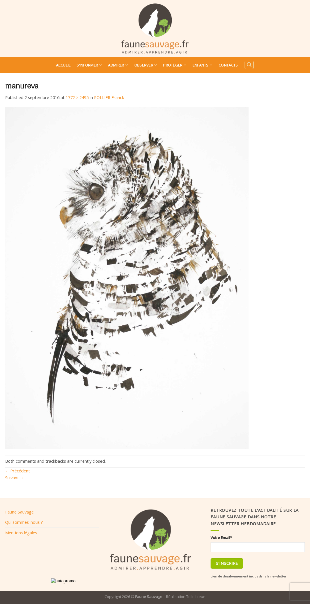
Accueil (63, 65)
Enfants (202, 65)
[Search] (249, 65)
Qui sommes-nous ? (24, 522)
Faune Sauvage (19, 512)
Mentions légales (21, 532)
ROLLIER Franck (109, 97)
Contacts (228, 65)
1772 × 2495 (77, 97)
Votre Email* (221, 537)
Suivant (14, 477)
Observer (145, 65)
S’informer (89, 65)
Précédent (17, 471)
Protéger (174, 65)
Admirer (118, 65)
